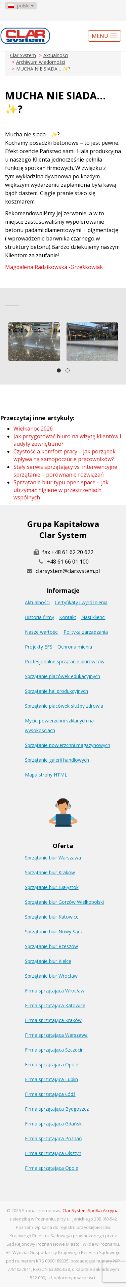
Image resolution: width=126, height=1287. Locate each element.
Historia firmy (39, 617)
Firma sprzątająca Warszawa (56, 1035)
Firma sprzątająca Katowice (55, 1005)
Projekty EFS (38, 647)
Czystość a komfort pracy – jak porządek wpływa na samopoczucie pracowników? (64, 455)
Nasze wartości (41, 632)
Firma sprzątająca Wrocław (54, 990)
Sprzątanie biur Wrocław (51, 976)
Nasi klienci (93, 617)
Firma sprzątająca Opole (51, 1064)
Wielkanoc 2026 (33, 428)
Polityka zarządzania (86, 632)
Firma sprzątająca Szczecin (54, 1050)
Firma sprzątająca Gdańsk (53, 1123)
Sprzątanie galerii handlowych (57, 760)
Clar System (23, 55)
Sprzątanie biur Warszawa (53, 857)
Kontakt (67, 617)
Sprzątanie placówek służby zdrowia (64, 706)
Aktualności (55, 55)
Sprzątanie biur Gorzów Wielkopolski (64, 902)
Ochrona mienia (74, 647)
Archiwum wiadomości (40, 62)
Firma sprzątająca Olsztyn (53, 1153)
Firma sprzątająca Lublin (51, 1079)
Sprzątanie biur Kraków (50, 872)
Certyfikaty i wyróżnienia (81, 602)
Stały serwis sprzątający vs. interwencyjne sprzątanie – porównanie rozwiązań (65, 470)
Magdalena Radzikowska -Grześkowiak (54, 267)
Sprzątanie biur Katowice (52, 917)
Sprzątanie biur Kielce (48, 961)
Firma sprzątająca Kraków (53, 1020)
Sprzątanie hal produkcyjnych (56, 691)
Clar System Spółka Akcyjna (90, 1210)
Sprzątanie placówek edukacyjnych (62, 676)
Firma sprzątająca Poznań (53, 1138)
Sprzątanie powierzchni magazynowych (67, 745)
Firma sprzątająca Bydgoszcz (57, 1109)
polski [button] (21, 5)
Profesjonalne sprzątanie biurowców (64, 661)
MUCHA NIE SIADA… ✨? (43, 68)
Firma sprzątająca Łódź (50, 1094)
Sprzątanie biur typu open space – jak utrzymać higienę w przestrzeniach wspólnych (61, 490)
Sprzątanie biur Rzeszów (51, 946)
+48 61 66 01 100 (68, 561)
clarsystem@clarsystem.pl (63, 571)
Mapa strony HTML (46, 774)
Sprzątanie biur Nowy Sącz (54, 931)
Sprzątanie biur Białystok (52, 887)
